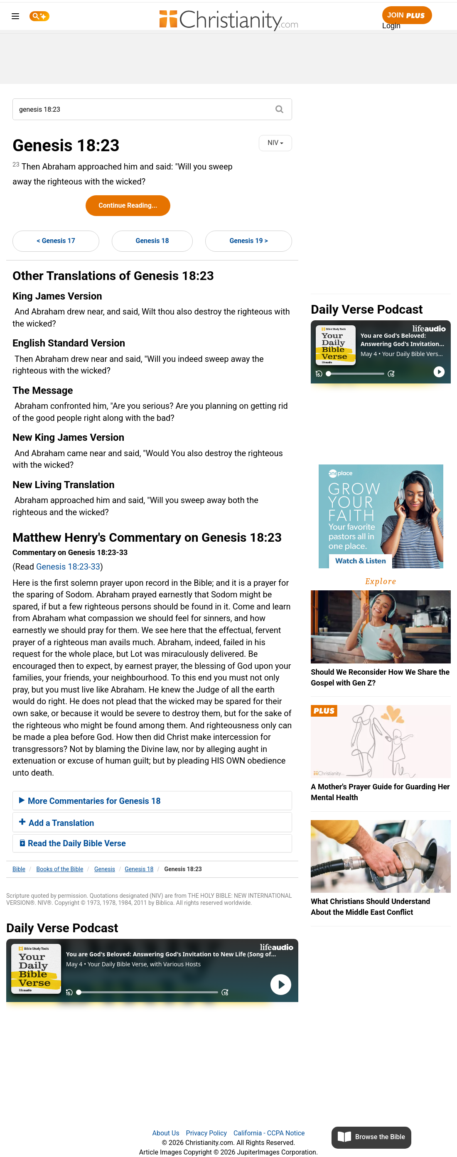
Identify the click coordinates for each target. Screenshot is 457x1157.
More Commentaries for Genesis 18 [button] (90, 801)
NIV (275, 143)
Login (391, 26)
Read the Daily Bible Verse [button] (72, 843)
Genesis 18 (152, 241)
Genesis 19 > (248, 241)
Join (407, 15)
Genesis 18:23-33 (68, 567)
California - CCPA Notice (269, 1133)
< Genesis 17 (56, 241)
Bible (18, 869)
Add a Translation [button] (56, 823)
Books (60, 869)
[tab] (152, 800)
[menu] (15, 17)
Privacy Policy (206, 1133)
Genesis (104, 869)
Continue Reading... (127, 205)
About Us (165, 1133)
